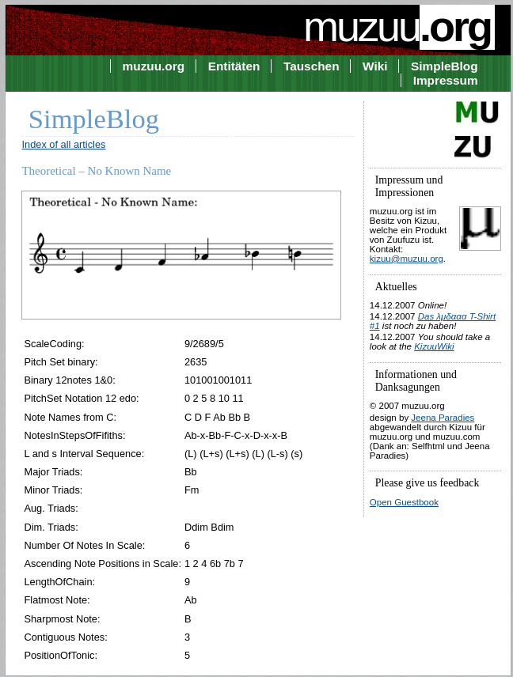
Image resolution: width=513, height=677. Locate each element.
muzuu (399, 26)
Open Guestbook (404, 502)
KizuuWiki (434, 346)
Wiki (375, 66)
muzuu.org (154, 66)
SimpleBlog (444, 66)
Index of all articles (63, 144)
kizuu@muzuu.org (406, 258)
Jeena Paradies (442, 417)
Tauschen (311, 66)
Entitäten (234, 66)
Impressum (445, 80)
